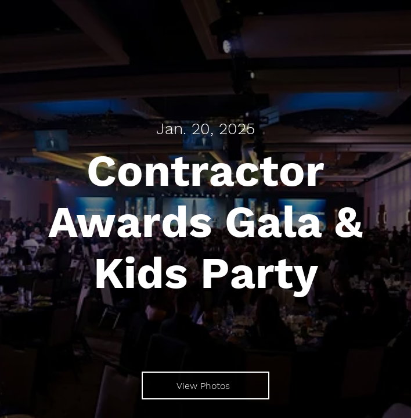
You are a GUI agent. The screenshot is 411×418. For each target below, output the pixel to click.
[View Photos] (205, 385)
